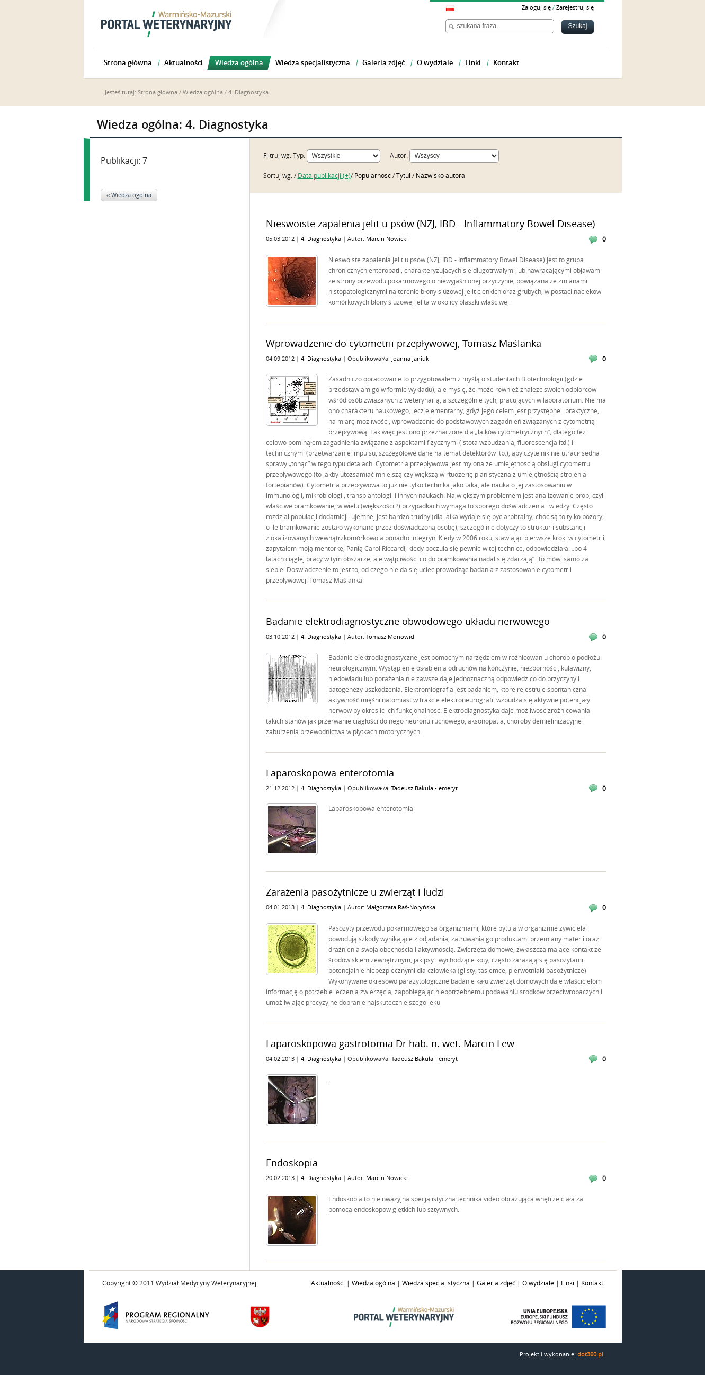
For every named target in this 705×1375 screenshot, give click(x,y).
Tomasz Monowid (390, 636)
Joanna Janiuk (410, 358)
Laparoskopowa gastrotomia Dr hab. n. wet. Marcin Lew (390, 1044)
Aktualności (328, 1283)
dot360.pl (590, 1354)
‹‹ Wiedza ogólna (128, 195)
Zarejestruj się (575, 7)
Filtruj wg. (277, 155)
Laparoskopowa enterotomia (330, 773)
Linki (567, 1283)
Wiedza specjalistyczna (436, 1283)
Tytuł (404, 176)
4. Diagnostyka (322, 239)
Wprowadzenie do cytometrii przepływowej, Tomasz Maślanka (403, 344)
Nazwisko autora (440, 176)
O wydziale (538, 1283)
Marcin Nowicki (387, 239)
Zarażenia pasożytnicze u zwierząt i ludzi (355, 892)
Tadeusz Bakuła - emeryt (424, 788)
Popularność (373, 176)
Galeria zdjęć (496, 1283)
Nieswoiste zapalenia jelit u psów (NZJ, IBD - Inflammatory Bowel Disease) (430, 224)
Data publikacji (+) (324, 176)
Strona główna (157, 92)
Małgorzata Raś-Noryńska (400, 907)
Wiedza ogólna (203, 92)
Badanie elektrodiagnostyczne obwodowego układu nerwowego (408, 622)
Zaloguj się (536, 7)
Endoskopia (292, 1163)
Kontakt (592, 1283)
